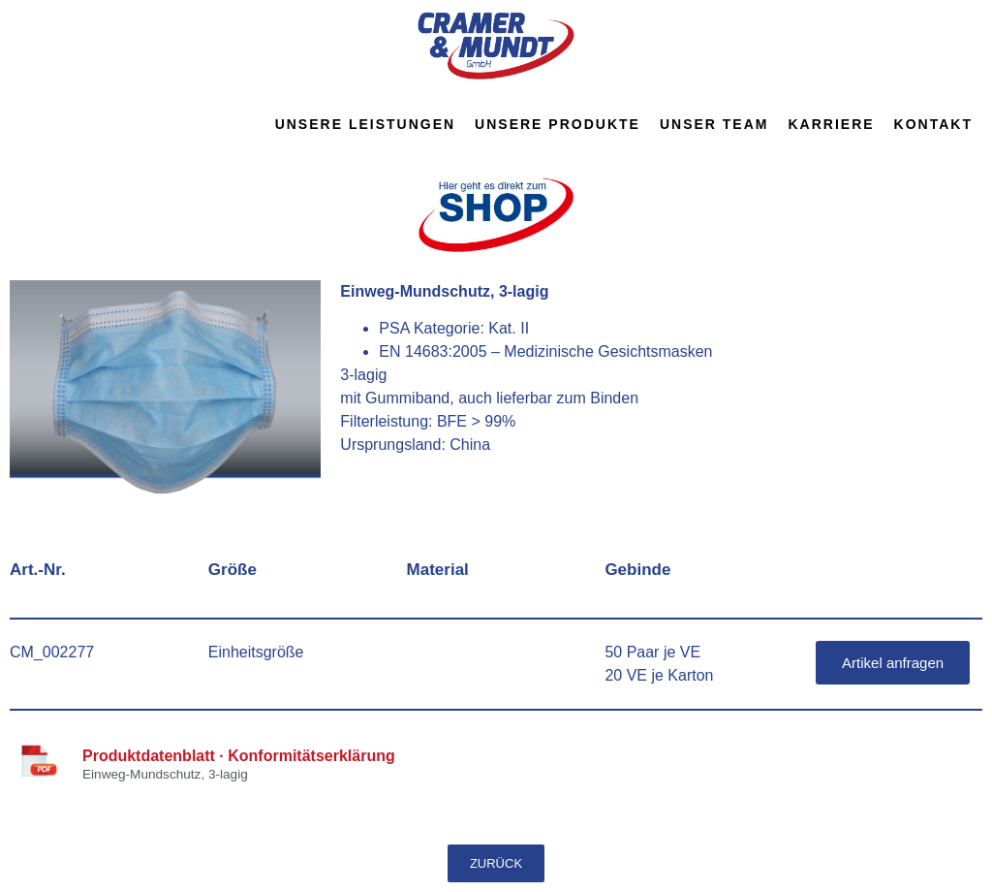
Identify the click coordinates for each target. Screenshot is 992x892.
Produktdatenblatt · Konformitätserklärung (238, 756)
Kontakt (933, 124)
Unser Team (714, 124)
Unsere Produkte (557, 124)
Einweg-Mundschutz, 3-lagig (165, 774)
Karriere (831, 124)
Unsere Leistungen (365, 124)
